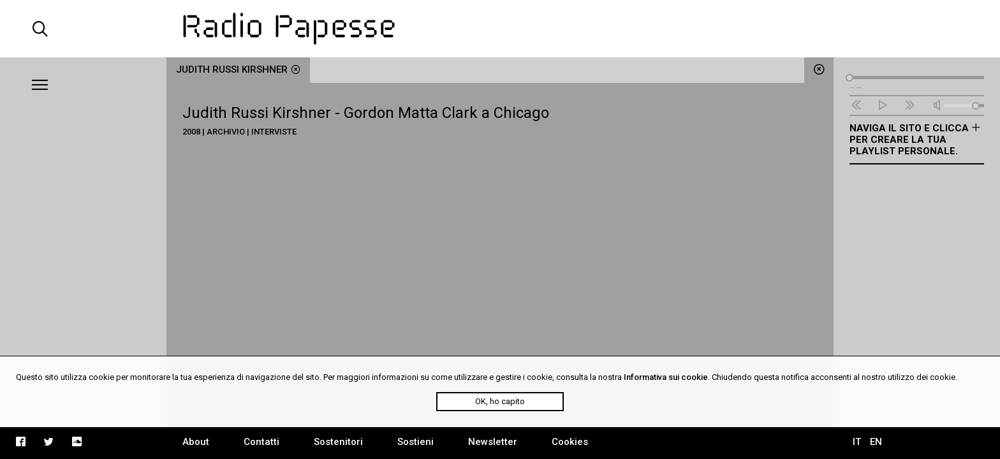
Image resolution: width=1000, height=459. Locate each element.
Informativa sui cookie (666, 377)
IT (857, 442)
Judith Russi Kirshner (238, 69)
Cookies (570, 442)
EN (876, 442)
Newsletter (492, 442)
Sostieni (415, 442)
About (195, 442)
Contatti (261, 442)
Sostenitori (338, 442)
